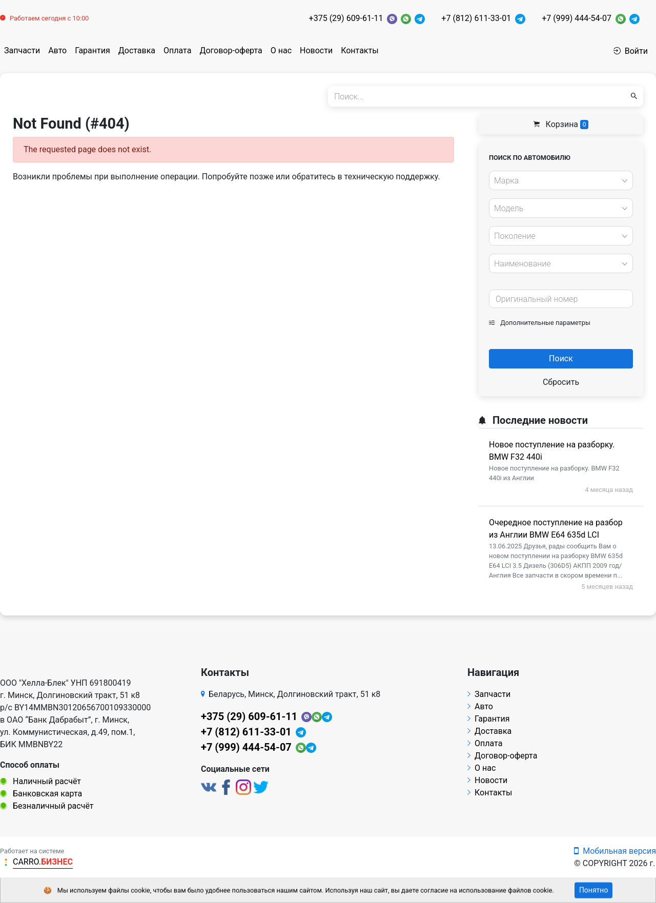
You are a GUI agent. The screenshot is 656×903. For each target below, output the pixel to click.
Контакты (359, 50)
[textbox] (558, 181)
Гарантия (92, 50)
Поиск (561, 358)
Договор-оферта (230, 50)
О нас (281, 50)
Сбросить (561, 382)
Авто (57, 50)
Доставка (136, 50)
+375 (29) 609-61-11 (346, 18)
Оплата (177, 50)
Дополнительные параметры (539, 322)
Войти (630, 51)
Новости (316, 50)
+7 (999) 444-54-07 (576, 18)
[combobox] (560, 180)
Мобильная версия (615, 851)
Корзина (561, 124)
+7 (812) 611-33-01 (476, 18)
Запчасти (22, 50)
